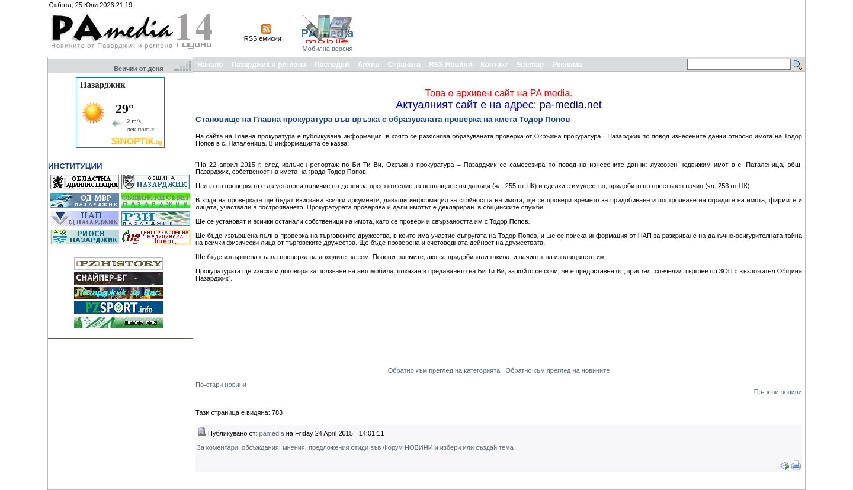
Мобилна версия (327, 48)
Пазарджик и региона (268, 64)
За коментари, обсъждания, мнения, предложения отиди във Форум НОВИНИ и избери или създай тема (355, 447)
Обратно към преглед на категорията (444, 370)
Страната (404, 64)
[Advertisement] (587, 28)
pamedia (271, 433)
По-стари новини (220, 384)
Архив (368, 64)
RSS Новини (450, 64)
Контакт (494, 64)
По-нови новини (778, 391)
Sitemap (530, 64)
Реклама (567, 64)
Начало (210, 64)
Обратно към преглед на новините (557, 370)
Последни (332, 64)
